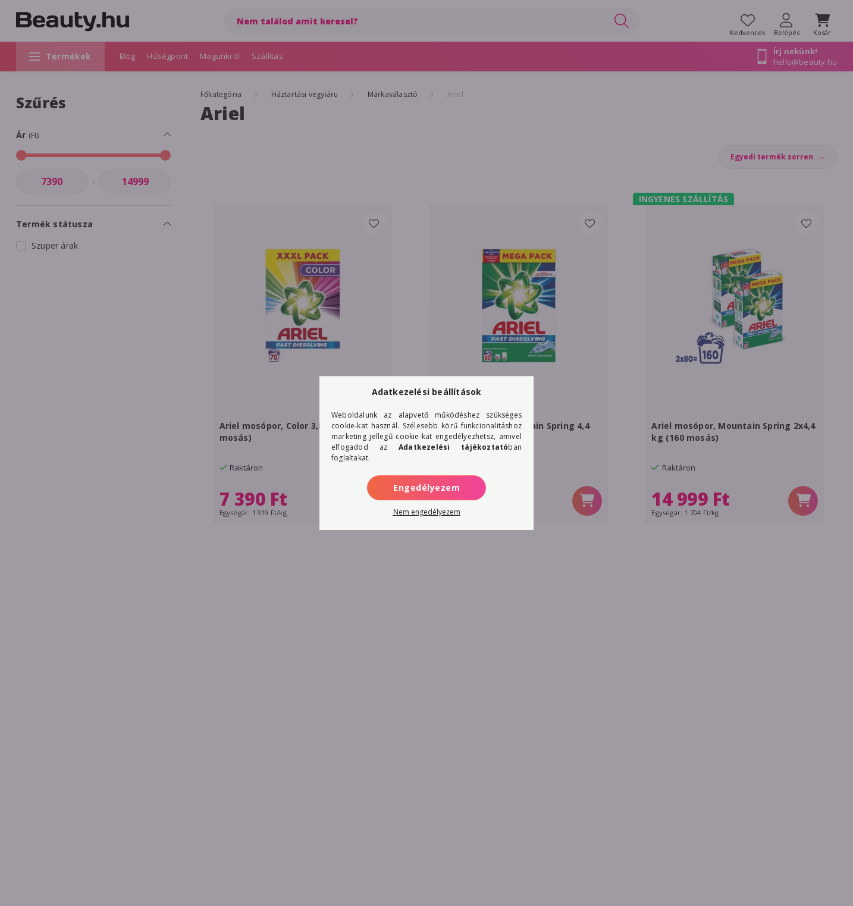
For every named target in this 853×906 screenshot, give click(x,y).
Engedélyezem (426, 487)
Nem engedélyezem (426, 512)
